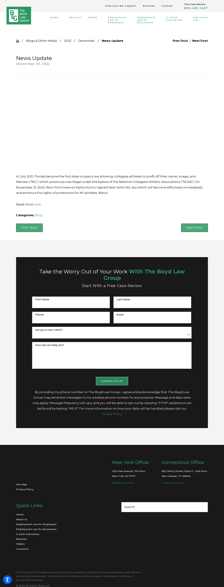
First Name (42, 299)
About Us (21, 519)
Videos (20, 543)
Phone (39, 314)
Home (20, 514)
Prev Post (29, 227)
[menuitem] (57, 20)
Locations (22, 548)
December (86, 40)
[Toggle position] (205, 475)
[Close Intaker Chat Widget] (212, 475)
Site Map (21, 484)
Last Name (123, 299)
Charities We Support (120, 6)
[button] (7, 579)
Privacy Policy (24, 489)
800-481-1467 (196, 8)
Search (129, 507)
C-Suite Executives (27, 534)
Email (120, 314)
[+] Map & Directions (123, 482)
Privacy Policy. (112, 414)
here (37, 204)
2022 (67, 40)
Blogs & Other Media (41, 40)
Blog (38, 215)
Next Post (194, 227)
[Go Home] (19, 41)
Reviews (149, 6)
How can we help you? (49, 345)
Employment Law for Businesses (36, 529)
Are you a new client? (48, 329)
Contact (167, 6)
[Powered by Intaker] (194, 580)
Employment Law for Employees (36, 524)
